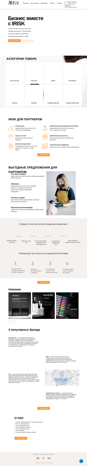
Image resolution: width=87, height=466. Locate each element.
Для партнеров (35, 3)
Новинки (52, 3)
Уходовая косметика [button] (53, 103)
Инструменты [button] (72, 80)
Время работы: (68, 5)
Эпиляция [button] (34, 103)
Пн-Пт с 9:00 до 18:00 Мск (70, 7)
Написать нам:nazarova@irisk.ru (45, 462)
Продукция (26, 3)
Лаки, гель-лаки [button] (14, 80)
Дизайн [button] (53, 80)
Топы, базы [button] (34, 80)
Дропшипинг (44, 3)
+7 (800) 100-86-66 (71, 2)
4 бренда (59, 3)
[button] (14, 40)
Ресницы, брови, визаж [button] (72, 103)
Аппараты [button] (14, 103)
